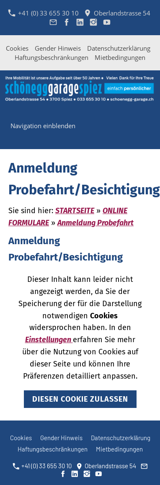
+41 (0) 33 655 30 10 (43, 13)
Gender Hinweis (58, 48)
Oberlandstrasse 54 (117, 13)
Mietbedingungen (120, 57)
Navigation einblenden (42, 125)
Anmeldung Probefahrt (95, 222)
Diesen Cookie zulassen (80, 399)
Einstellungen (49, 339)
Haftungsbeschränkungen (51, 57)
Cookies (17, 48)
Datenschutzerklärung (118, 48)
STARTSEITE (74, 210)
